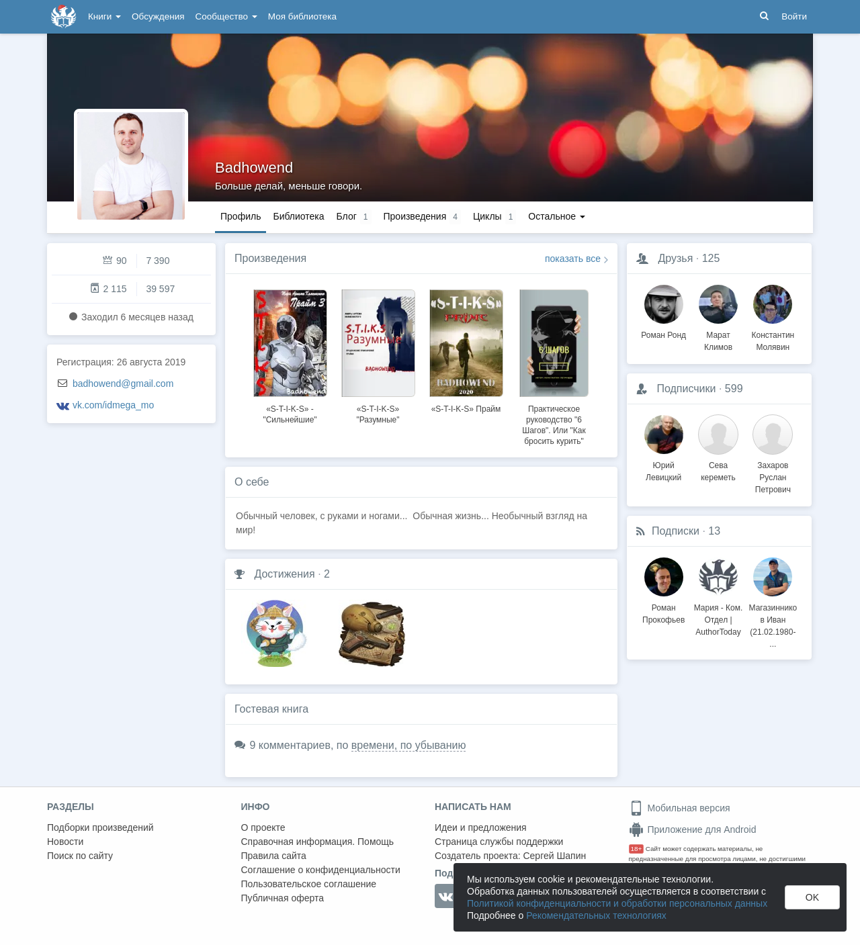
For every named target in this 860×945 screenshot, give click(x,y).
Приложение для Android (693, 829)
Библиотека (298, 216)
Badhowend (254, 167)
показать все (573, 258)
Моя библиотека (302, 16)
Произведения (270, 258)
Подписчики (686, 388)
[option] (290, 354)
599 (734, 388)
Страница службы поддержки (499, 841)
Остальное (556, 216)
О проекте (263, 827)
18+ (636, 848)
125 (711, 258)
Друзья (675, 258)
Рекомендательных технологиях (596, 915)
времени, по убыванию (408, 745)
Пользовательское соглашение (309, 884)
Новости (65, 841)
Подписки (675, 531)
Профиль (240, 216)
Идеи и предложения (481, 827)
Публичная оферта (283, 898)
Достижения (284, 574)
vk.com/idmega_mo (113, 405)
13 (714, 531)
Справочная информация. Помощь (317, 841)
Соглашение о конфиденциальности (320, 869)
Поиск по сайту (80, 855)
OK (812, 897)
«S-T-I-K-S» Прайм (466, 409)
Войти (794, 16)
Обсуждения (158, 16)
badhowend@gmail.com (123, 383)
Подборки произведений (100, 827)
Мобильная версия (679, 808)
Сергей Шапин (554, 855)
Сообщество (226, 16)
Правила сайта (273, 855)
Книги (104, 16)
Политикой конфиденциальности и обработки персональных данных (617, 903)
